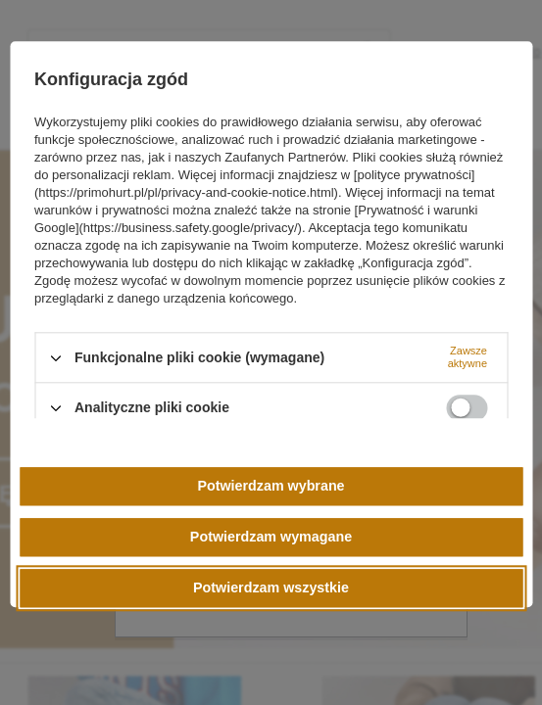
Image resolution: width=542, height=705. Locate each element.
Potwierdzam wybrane (270, 486)
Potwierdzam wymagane (271, 536)
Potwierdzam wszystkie (271, 587)
